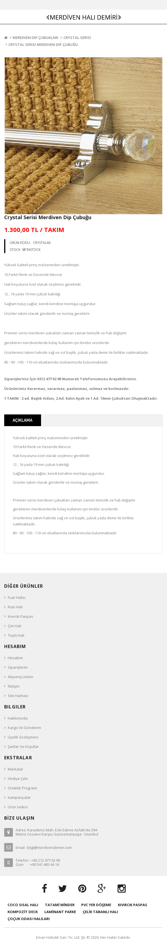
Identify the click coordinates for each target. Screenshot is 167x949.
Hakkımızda (18, 718)
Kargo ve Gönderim (24, 727)
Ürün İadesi (18, 806)
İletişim (14, 686)
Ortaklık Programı (22, 787)
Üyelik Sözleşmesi (23, 737)
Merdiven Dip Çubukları (35, 37)
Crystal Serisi (77, 37)
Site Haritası (18, 695)
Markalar (15, 769)
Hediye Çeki (18, 778)
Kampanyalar (19, 797)
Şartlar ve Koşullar (23, 746)
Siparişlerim (18, 667)
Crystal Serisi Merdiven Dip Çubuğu (43, 44)
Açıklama (22, 420)
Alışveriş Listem (20, 676)
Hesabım (15, 657)
